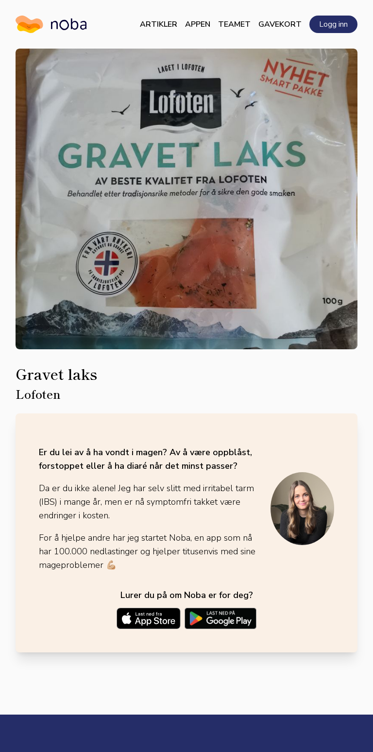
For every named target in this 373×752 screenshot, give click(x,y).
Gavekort (280, 24)
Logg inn (333, 24)
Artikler (158, 24)
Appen (197, 24)
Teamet (234, 24)
